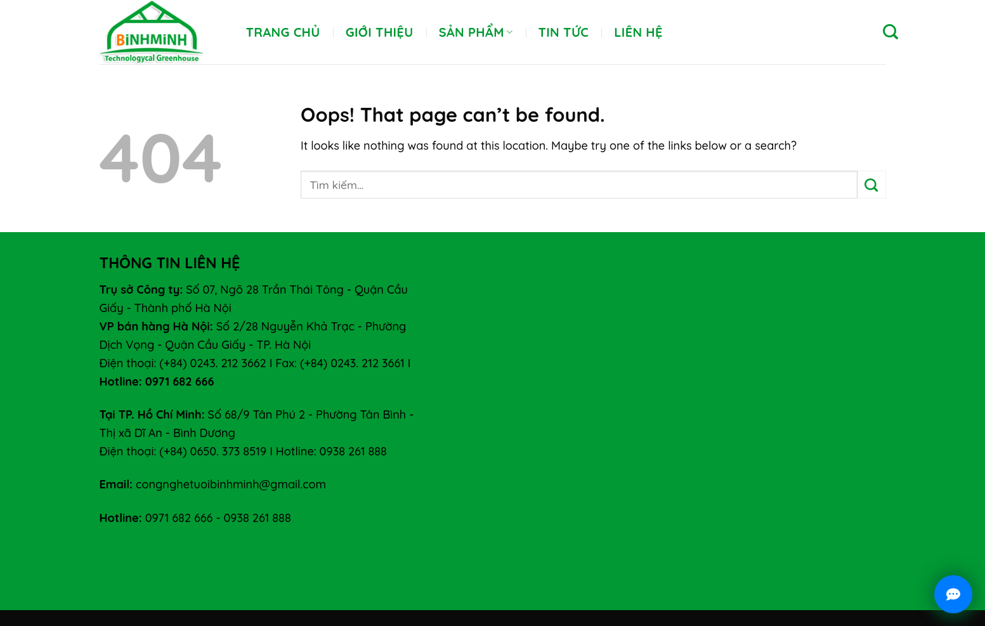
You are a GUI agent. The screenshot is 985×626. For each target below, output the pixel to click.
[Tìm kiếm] (890, 32)
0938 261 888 (256, 518)
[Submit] (872, 185)
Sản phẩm (476, 32)
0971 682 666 (179, 518)
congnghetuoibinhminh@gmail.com (231, 484)
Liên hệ (638, 32)
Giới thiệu (380, 32)
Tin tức (563, 32)
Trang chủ (283, 32)
